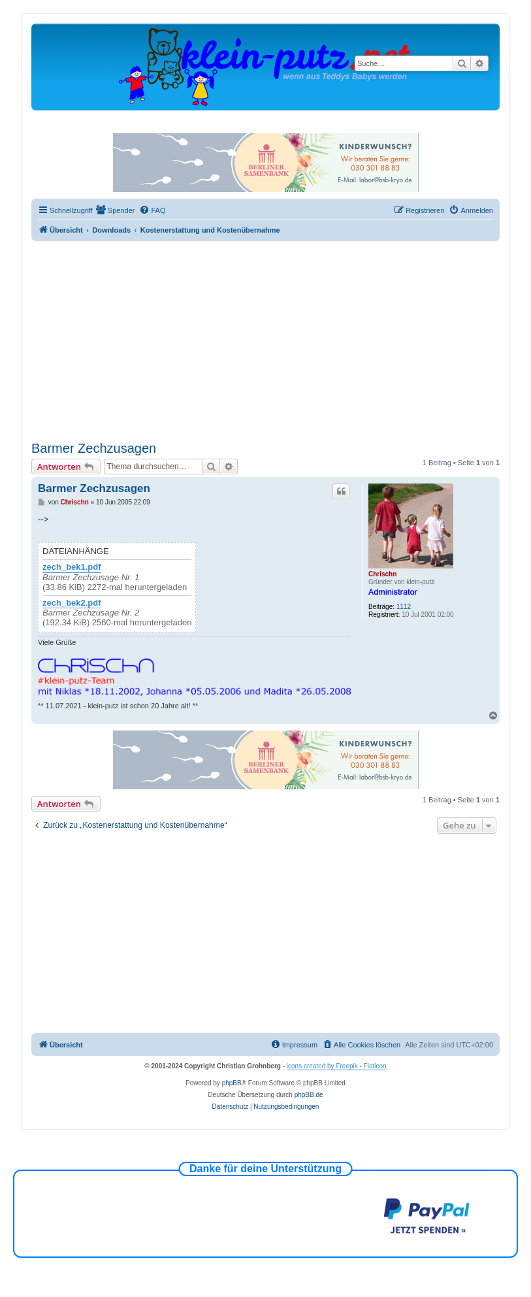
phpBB (232, 1083)
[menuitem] (115, 210)
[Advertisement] (265, 339)
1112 (403, 606)
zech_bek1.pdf (71, 567)
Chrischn (382, 574)
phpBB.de (309, 1094)
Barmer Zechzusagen (93, 448)
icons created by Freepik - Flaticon (337, 1066)
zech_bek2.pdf (71, 603)
